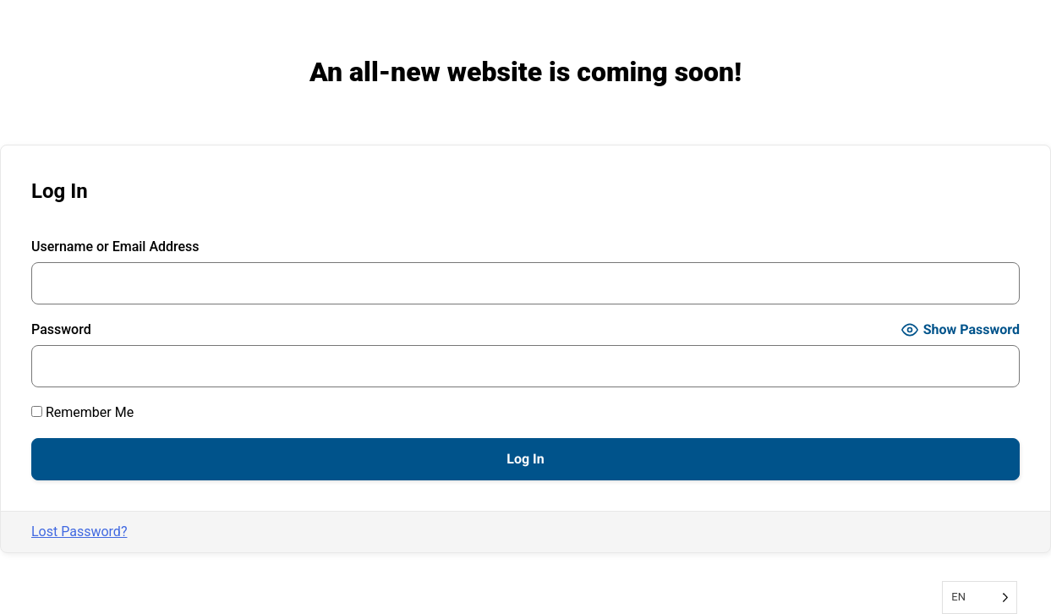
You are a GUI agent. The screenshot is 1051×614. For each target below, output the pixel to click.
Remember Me (82, 412)
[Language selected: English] (979, 597)
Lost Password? (79, 532)
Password (61, 329)
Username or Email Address (115, 246)
